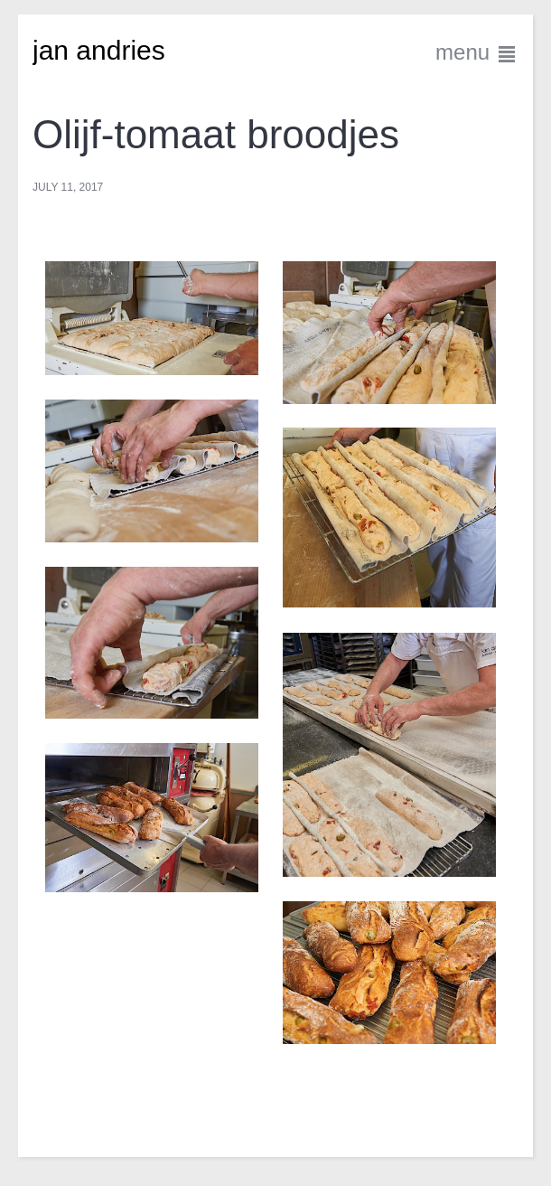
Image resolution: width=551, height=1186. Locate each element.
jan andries (99, 50)
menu (476, 52)
